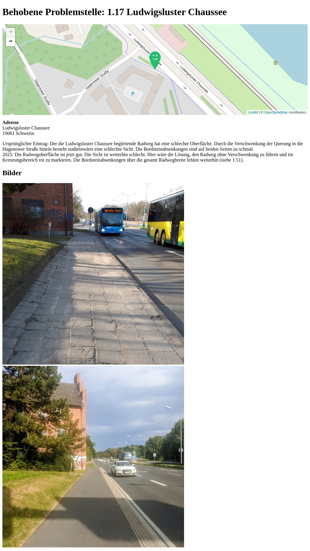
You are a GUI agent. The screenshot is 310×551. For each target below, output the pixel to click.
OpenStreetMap (276, 112)
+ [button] (11, 32)
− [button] (11, 41)
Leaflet (253, 112)
